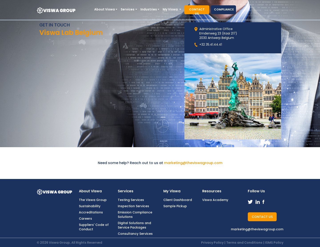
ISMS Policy (274, 242)
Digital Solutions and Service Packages (134, 225)
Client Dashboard (177, 200)
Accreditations (91, 212)
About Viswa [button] (104, 9)
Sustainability (89, 206)
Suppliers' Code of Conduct (94, 227)
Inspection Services (133, 206)
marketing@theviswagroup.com (193, 162)
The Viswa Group (93, 200)
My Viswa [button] (170, 9)
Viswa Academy (215, 200)
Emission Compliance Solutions (135, 214)
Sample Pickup (175, 206)
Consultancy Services (135, 233)
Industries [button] (148, 9)
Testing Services (131, 200)
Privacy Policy (212, 242)
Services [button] (127, 9)
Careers (85, 218)
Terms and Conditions (244, 242)
